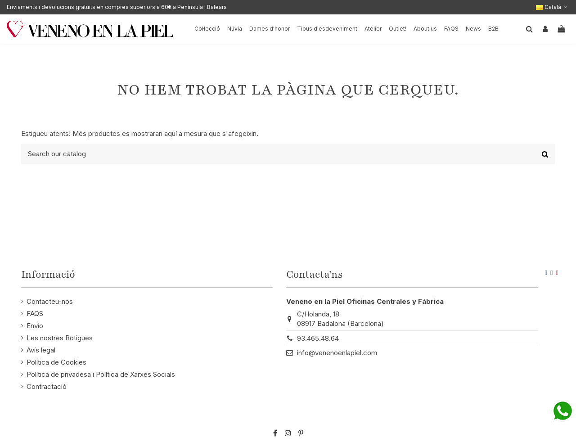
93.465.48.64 (318, 338)
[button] (425, 29)
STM (532, 418)
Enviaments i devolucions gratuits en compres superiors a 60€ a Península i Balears (117, 7)
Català (552, 7)
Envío (35, 325)
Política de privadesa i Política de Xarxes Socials (101, 374)
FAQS (35, 313)
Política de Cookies (56, 362)
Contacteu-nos (50, 301)
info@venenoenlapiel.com (337, 352)
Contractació (47, 386)
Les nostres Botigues (60, 338)
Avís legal (41, 350)
